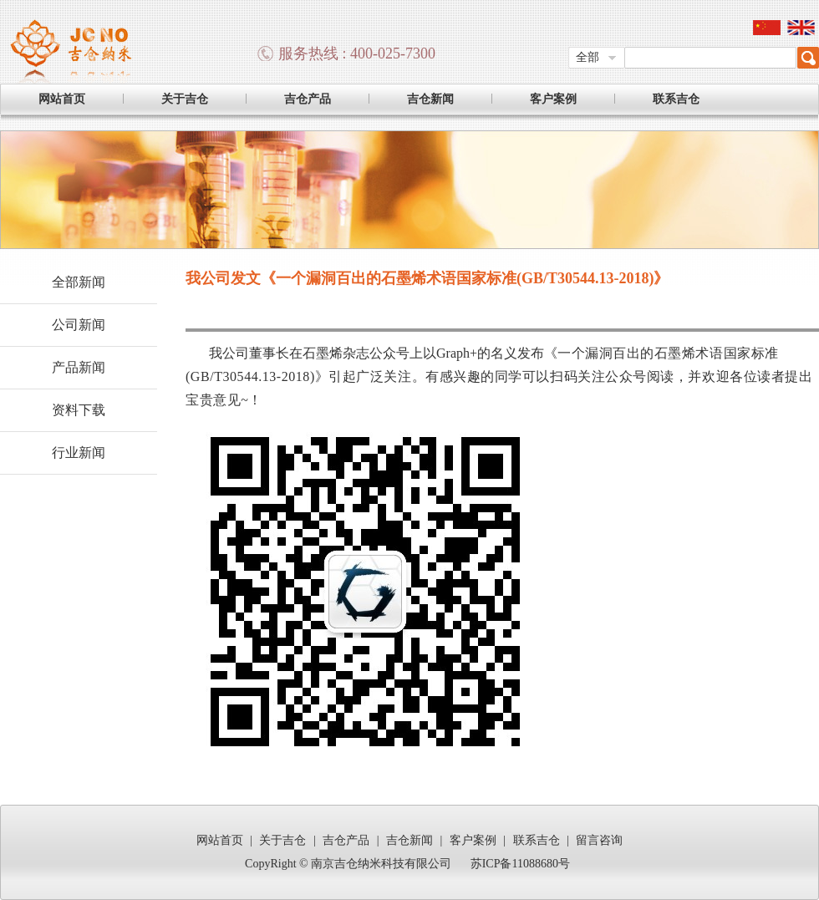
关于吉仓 (184, 99)
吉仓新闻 (430, 99)
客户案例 (553, 99)
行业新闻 (78, 452)
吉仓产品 (307, 99)
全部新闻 (78, 282)
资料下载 (78, 410)
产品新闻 (78, 367)
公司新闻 (78, 325)
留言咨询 (599, 840)
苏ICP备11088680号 (520, 863)
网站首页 (61, 99)
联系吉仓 (676, 99)
